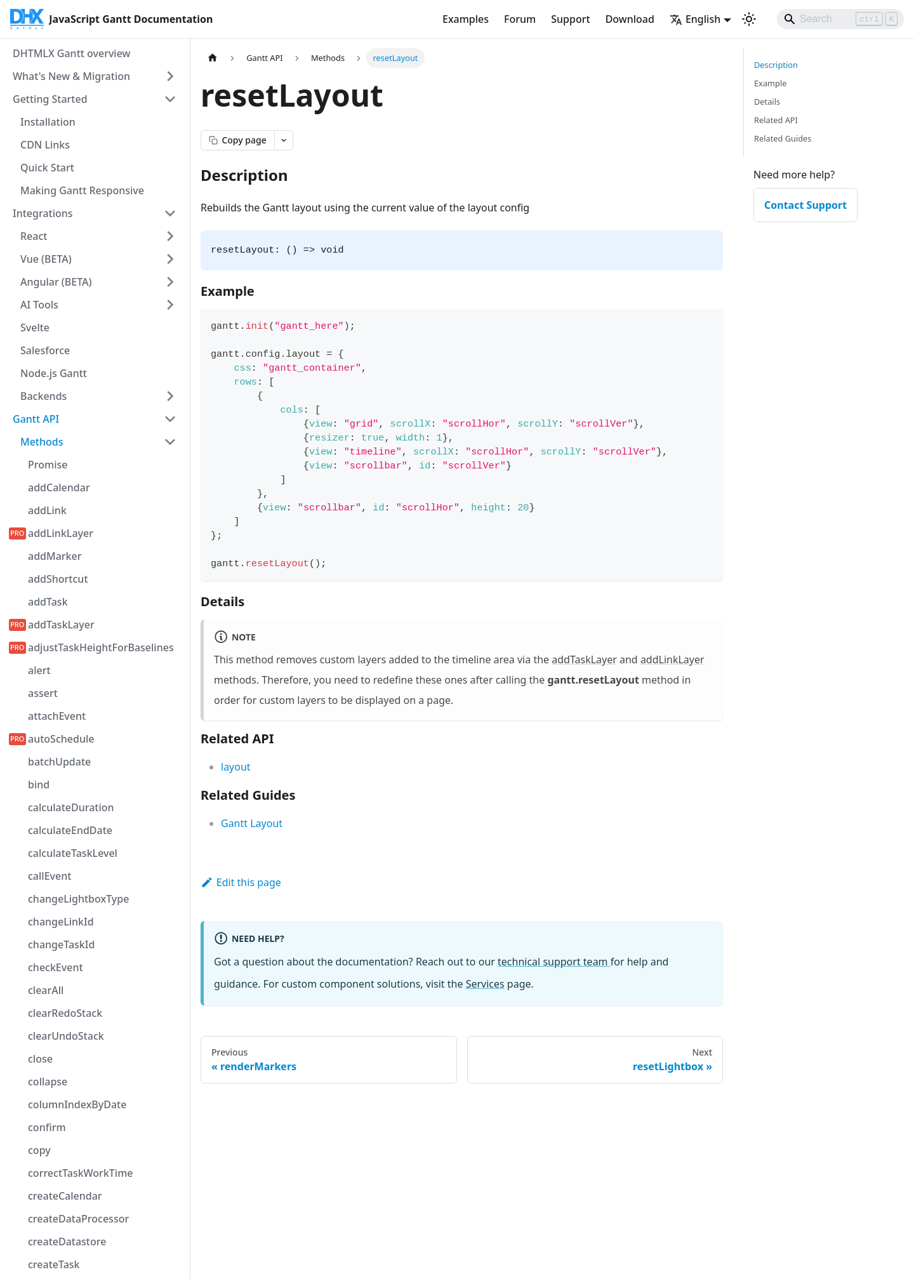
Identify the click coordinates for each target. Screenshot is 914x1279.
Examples (465, 19)
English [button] (695, 19)
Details (767, 101)
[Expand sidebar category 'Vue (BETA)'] (170, 259)
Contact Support (805, 205)
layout (236, 767)
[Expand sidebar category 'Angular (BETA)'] (170, 282)
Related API (776, 120)
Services (485, 984)
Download (630, 19)
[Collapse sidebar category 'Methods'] (170, 442)
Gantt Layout (251, 823)
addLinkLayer (672, 659)
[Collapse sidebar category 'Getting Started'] (170, 99)
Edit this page (241, 882)
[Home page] (213, 58)
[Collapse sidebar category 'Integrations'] (170, 213)
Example (770, 83)
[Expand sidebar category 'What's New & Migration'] (170, 76)
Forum (520, 19)
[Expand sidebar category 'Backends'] (170, 396)
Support (570, 19)
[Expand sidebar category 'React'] (170, 236)
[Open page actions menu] (283, 140)
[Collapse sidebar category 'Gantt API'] (170, 419)
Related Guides (782, 138)
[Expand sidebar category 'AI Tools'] (170, 305)
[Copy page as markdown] (237, 140)
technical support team (554, 962)
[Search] (840, 19)
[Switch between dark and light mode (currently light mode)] (749, 19)
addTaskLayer (584, 659)
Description (776, 64)
